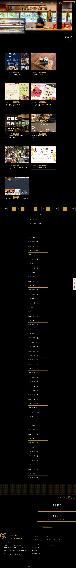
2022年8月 (31, 430)
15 (52, 209)
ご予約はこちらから (69, 3)
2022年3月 (31, 451)
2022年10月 (32, 421)
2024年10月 (32, 316)
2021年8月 (31, 478)
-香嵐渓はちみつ (37, 554)
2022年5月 (31, 443)
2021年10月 (32, 469)
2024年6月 (31, 333)
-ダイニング (35, 545)
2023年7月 (31, 381)
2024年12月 (32, 307)
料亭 (25, 3)
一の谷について (14, 3)
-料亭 (33, 542)
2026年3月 (31, 242)
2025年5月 (31, 285)
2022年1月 (31, 460)
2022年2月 (31, 456)
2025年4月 (31, 290)
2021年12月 (32, 465)
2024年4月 (31, 342)
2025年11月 (32, 259)
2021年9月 (31, 473)
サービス (21, 3)
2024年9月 (31, 320)
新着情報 (31, 219)
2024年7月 (31, 329)
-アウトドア (35, 548)
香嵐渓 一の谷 (13, 535)
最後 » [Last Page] (73, 209)
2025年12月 (32, 255)
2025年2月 (31, 298)
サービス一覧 (35, 539)
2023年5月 (31, 390)
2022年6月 (31, 438)
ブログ (48, 542)
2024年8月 (31, 325)
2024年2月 (31, 351)
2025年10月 (32, 263)
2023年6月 (31, 386)
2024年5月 (31, 338)
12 (44, 209)
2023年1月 (31, 408)
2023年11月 (32, 364)
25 (61, 209)
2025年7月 (31, 277)
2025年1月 (31, 303)
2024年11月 (32, 312)
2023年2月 (31, 403)
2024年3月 (31, 346)
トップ (8, 3)
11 (39, 209)
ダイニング (30, 3)
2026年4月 (31, 237)
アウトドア (36, 3)
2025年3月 (31, 294)
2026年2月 (31, 246)
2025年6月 (31, 281)
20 (56, 209)
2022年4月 (31, 447)
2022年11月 (32, 416)
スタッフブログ (33, 224)
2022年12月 (32, 412)
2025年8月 (31, 272)
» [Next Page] (69, 209)
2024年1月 (31, 355)
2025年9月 (31, 268)
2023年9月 (31, 373)
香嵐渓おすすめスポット (53, 539)
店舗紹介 (42, 3)
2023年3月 (31, 399)
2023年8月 (31, 377)
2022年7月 (31, 434)
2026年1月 (31, 250)
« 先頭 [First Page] (5, 209)
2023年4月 (31, 395)
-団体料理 (35, 551)
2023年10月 (32, 368)
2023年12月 (32, 360)
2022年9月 (31, 425)
